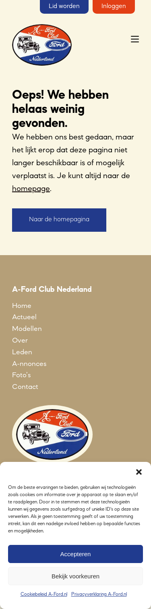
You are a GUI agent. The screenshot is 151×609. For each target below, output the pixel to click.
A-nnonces (29, 364)
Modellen (27, 329)
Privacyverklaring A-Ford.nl (99, 594)
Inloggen (113, 6)
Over (20, 340)
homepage (31, 189)
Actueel (24, 317)
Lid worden (64, 6)
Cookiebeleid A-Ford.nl (44, 594)
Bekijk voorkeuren (75, 576)
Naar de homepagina (59, 219)
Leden (22, 352)
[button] (139, 472)
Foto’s (21, 375)
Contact (25, 387)
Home (21, 306)
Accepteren (75, 554)
